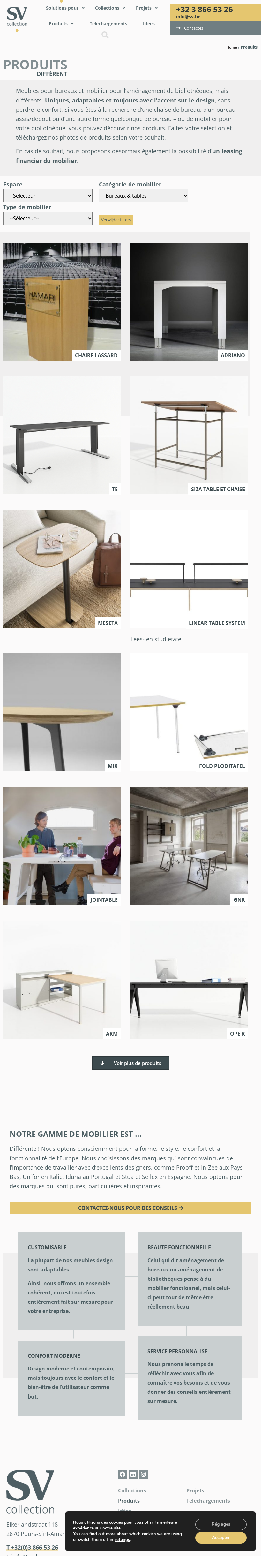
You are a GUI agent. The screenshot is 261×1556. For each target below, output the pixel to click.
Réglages (221, 1524)
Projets (195, 1490)
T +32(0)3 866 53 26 (32, 1547)
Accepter (220, 1537)
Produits (129, 1500)
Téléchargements (208, 1500)
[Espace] (48, 195)
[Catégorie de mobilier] (143, 195)
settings (123, 1539)
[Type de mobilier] (48, 218)
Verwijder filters (116, 220)
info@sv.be (188, 16)
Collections (132, 1490)
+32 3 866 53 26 (204, 9)
